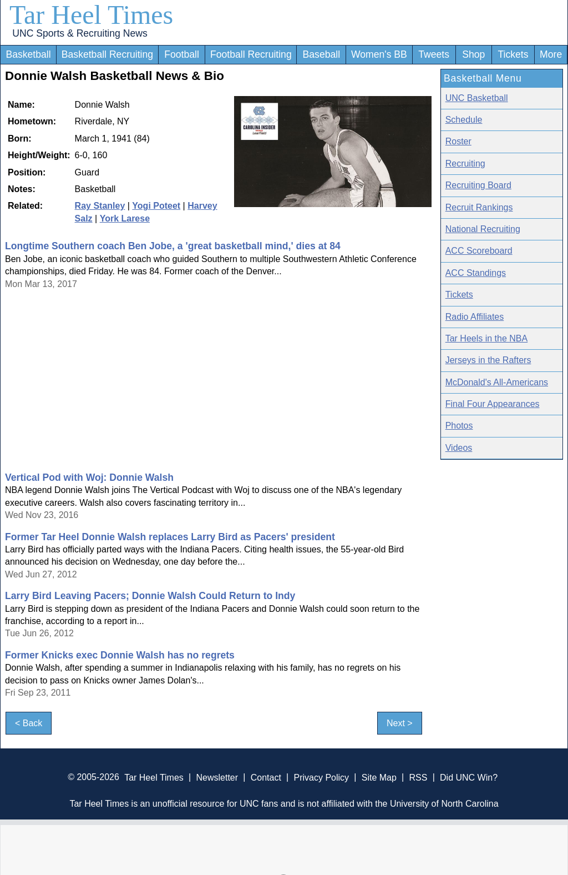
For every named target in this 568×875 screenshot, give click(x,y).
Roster (458, 141)
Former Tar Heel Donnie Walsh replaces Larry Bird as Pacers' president (170, 536)
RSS (418, 777)
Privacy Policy (321, 777)
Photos (459, 425)
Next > (400, 723)
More (551, 54)
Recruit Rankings (479, 207)
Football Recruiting (251, 54)
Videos (459, 447)
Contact (266, 777)
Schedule (464, 119)
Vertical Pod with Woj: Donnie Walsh (89, 477)
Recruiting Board (478, 185)
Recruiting (465, 163)
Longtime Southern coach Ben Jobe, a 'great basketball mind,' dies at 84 (173, 246)
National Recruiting (482, 229)
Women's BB (379, 54)
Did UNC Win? (469, 777)
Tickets (513, 54)
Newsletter (217, 777)
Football (181, 54)
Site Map (379, 777)
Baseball (322, 54)
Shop (473, 54)
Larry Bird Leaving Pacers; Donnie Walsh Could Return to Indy (150, 595)
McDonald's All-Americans (496, 382)
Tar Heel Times (91, 14)
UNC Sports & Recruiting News (79, 33)
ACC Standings (475, 273)
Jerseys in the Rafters (488, 360)
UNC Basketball (476, 98)
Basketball (28, 54)
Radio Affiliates (474, 316)
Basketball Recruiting (107, 54)
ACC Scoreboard (479, 250)
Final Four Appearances (492, 404)
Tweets (433, 54)
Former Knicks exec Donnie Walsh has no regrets (120, 655)
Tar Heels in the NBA (486, 338)
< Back (28, 723)
